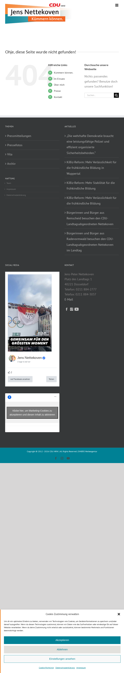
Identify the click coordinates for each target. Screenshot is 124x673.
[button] (119, 614)
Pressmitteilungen (19, 136)
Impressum (81, 667)
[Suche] (116, 95)
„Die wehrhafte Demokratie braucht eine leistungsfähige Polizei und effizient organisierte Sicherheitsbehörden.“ (90, 144)
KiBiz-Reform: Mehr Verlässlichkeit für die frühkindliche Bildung (91, 200)
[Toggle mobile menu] (117, 5)
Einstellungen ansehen (62, 658)
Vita (9, 154)
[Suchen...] (99, 95)
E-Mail (69, 299)
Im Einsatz (59, 78)
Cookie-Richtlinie (46, 667)
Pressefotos (14, 145)
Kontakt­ (58, 97)
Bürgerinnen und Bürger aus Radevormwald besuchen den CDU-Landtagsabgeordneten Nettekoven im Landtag (90, 241)
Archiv (11, 164)
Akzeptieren (62, 640)
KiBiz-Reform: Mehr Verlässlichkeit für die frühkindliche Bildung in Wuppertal (91, 167)
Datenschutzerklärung (65, 667)
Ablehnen (62, 649)
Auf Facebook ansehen (20, 379)
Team (9, 183)
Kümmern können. (63, 72)
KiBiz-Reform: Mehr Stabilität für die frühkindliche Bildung (91, 185)
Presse (57, 90)
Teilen (51, 379)
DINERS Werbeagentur (87, 451)
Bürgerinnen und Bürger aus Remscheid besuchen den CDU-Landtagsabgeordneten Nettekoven (90, 218)
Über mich (59, 84)
